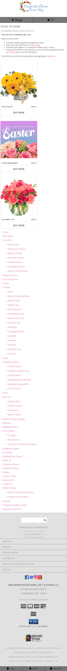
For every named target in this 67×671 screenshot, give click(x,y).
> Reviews (5, 472)
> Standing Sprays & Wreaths (18, 379)
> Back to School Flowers (17, 271)
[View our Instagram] (36, 578)
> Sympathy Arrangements (17, 384)
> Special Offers (8, 480)
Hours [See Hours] (56, 668)
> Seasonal (6, 397)
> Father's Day (12, 305)
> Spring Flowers (13, 401)
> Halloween (11, 327)
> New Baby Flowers (15, 257)
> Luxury (5, 283)
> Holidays (5, 287)
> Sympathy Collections (11, 509)
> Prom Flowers (8, 431)
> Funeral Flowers (14, 366)
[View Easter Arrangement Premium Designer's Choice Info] (18, 139)
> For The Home (13, 388)
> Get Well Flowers (14, 262)
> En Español (6, 452)
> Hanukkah (11, 336)
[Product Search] (34, 520)
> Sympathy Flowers (10, 362)
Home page (35, 45)
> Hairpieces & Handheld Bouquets (21, 444)
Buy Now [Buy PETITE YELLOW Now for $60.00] (18, 112)
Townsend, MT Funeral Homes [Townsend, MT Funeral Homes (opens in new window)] (19, 648)
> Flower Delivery (8, 488)
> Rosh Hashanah (14, 309)
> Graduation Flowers (15, 266)
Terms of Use (51, 661)
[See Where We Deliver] (33, 534)
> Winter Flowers (13, 414)
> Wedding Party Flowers (12, 456)
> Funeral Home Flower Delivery (20, 492)
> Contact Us (6, 484)
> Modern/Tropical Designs (13, 419)
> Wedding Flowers (9, 427)
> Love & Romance (9, 279)
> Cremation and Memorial (17, 370)
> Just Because (12, 244)
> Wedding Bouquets (10, 448)
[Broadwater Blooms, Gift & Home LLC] (33, 13)
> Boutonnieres (13, 439)
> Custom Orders (8, 476)
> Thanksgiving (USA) (15, 331)
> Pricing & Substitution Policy (14, 505)
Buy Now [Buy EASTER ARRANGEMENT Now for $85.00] (18, 169)
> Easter (9, 291)
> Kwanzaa (11, 340)
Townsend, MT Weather (20, 657)
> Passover (11, 353)
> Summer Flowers (14, 405)
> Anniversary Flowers (15, 249)
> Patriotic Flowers (9, 275)
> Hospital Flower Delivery (17, 496)
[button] (33, 621)
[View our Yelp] (40, 578)
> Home (4, 232)
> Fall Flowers (12, 410)
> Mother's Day (13, 300)
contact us (51, 56)
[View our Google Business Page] (31, 578)
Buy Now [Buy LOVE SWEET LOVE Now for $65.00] (18, 225)
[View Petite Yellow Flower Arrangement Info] (18, 83)
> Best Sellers (7, 236)
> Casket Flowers (13, 375)
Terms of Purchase (34, 661)
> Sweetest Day (13, 322)
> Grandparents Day (15, 313)
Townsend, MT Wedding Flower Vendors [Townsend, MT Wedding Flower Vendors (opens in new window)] (33, 652)
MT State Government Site (45, 657)
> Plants (4, 393)
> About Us (6, 460)
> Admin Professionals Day (17, 296)
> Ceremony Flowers (10, 464)
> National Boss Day (15, 318)
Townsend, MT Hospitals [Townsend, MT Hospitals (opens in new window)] (48, 648)
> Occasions (6, 240)
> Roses (4, 358)
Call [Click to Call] (11, 668)
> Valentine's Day (13, 349)
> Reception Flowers (10, 468)
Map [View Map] (33, 668)
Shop (17, 20)
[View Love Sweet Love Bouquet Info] (18, 196)
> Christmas (11, 344)
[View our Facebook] (27, 578)
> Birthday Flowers (14, 253)
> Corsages (11, 435)
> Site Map (6, 501)
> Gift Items (6, 423)
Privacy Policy (16, 661)
